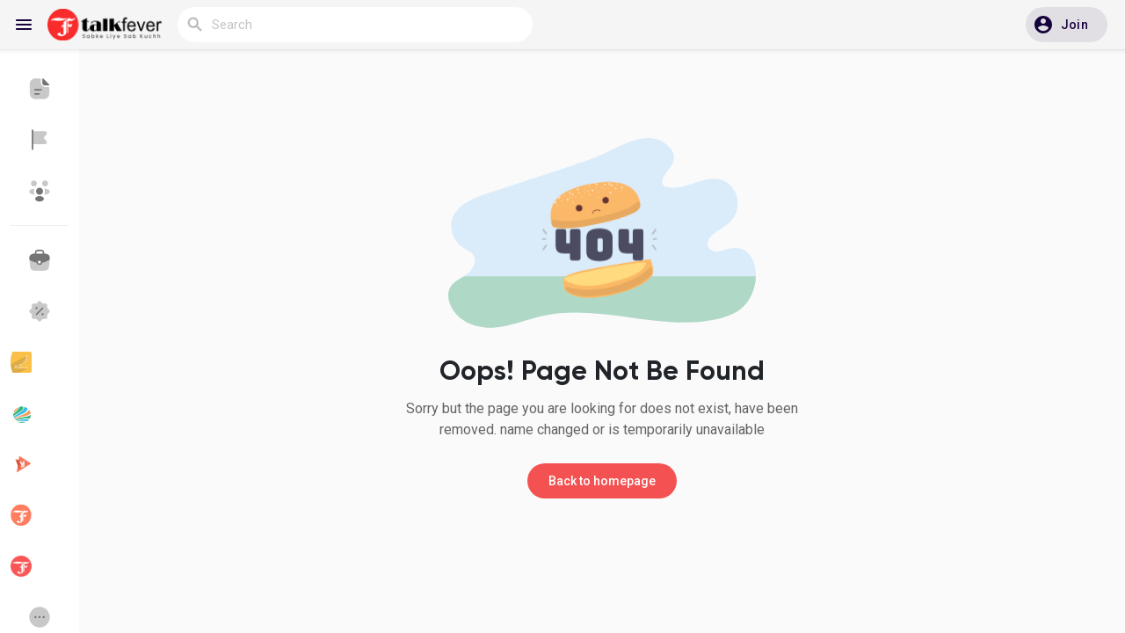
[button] (1066, 24)
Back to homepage (602, 481)
